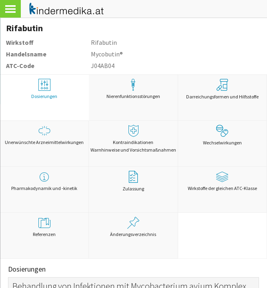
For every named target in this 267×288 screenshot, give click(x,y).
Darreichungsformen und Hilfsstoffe (222, 89)
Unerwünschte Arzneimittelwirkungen (44, 135)
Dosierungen (44, 89)
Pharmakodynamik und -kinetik (44, 181)
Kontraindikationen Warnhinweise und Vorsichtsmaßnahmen (133, 139)
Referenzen (44, 227)
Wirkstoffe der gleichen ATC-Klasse (222, 181)
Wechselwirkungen (222, 135)
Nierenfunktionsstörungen (133, 89)
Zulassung (133, 181)
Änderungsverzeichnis (133, 227)
